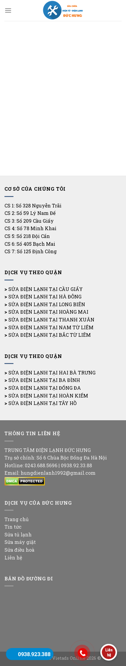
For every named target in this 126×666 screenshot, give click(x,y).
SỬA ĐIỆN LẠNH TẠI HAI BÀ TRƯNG (52, 372)
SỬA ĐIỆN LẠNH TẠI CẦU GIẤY (45, 289)
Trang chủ (16, 519)
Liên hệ (13, 557)
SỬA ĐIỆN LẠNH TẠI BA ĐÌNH (44, 380)
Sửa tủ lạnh (18, 534)
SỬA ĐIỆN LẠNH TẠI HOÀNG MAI (48, 312)
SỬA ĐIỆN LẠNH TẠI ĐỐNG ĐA (44, 388)
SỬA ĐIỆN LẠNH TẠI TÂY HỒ (42, 403)
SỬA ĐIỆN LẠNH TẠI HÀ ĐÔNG (45, 296)
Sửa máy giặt (20, 542)
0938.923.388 (34, 654)
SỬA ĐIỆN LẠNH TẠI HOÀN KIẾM (48, 395)
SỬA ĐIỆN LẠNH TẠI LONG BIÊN (46, 304)
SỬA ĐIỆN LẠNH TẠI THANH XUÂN (51, 319)
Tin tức (12, 527)
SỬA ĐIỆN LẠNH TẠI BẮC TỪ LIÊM (49, 335)
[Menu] (8, 10)
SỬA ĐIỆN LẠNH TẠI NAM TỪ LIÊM (50, 327)
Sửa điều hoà (19, 550)
